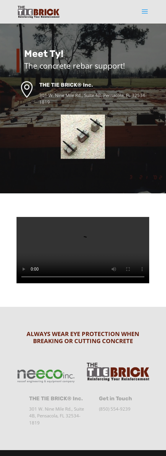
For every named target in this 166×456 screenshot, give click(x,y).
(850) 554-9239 (117, 409)
